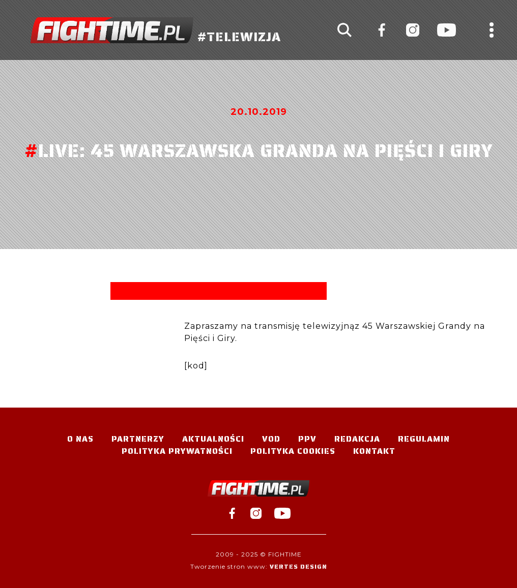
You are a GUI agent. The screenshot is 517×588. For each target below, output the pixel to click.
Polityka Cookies (292, 451)
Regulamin (424, 438)
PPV (307, 438)
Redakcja (357, 438)
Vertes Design (298, 566)
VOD (271, 438)
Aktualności (213, 438)
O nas (80, 438)
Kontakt (374, 451)
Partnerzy (137, 438)
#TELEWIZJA (156, 30)
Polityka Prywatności (177, 451)
